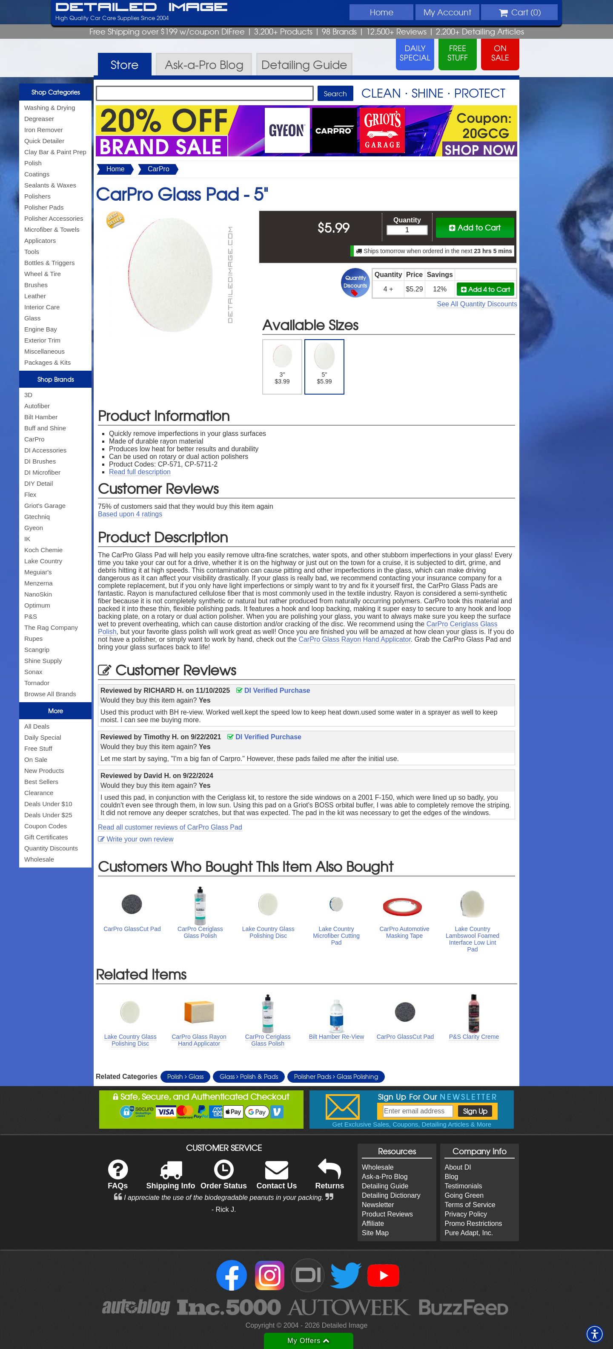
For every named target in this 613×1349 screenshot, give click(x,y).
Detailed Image (141, 8)
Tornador (36, 682)
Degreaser (39, 118)
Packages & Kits (47, 362)
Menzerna (38, 583)
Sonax (33, 671)
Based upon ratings (130, 514)
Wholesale (39, 859)
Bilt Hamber (40, 417)
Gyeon (33, 527)
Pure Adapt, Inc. (468, 1233)
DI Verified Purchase (273, 690)
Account (447, 12)
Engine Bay (40, 329)
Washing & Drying (49, 107)
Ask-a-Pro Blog (385, 1176)
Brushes (36, 284)
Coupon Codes (45, 826)
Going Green (464, 1195)
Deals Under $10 (48, 803)
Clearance (38, 792)
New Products (44, 770)
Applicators (40, 240)
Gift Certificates (46, 837)
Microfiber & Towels (52, 229)
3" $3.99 (282, 363)
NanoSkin (38, 594)
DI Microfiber (42, 472)
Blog (451, 1176)
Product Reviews (387, 1214)
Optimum (37, 605)
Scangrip (36, 649)
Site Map (375, 1233)
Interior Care (42, 307)
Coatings (36, 174)
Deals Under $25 (48, 815)
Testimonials (463, 1186)
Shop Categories (56, 92)
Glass (32, 318)
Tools (31, 251)
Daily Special (42, 737)
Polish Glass (185, 1076)
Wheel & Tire (42, 273)
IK (27, 538)
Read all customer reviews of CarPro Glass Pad (170, 827)
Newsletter (378, 1204)
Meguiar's (38, 572)
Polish (33, 163)
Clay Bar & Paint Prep (55, 152)
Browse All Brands (50, 694)
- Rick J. (224, 1209)
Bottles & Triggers (49, 262)
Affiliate (373, 1223)
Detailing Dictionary (391, 1195)
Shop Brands (55, 379)
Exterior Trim (42, 340)
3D (28, 394)
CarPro (34, 439)
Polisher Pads (44, 207)
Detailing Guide (385, 1186)
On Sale (35, 759)
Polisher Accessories (53, 218)
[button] (594, 1334)
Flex (30, 494)
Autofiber (37, 405)
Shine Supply (43, 660)
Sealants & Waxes (50, 185)
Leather (35, 296)
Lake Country (43, 561)
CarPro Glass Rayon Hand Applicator (354, 639)
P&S (30, 616)
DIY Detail (38, 483)
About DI (457, 1167)
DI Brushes (40, 461)
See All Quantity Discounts (477, 304)
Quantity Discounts (51, 848)
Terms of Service (469, 1204)
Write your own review (136, 839)
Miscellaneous (44, 351)
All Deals (36, 726)
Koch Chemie (43, 549)
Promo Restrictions (473, 1223)
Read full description (140, 472)
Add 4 (485, 289)
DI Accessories (45, 450)
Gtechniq (37, 516)
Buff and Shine (45, 428)
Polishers (37, 196)
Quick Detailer (44, 140)
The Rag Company (51, 627)
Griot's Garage (45, 505)
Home (381, 12)
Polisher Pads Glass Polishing (336, 1076)
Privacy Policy (465, 1214)
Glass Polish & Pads (249, 1076)
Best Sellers (41, 781)
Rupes (33, 638)
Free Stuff (38, 748)
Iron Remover (43, 129)
